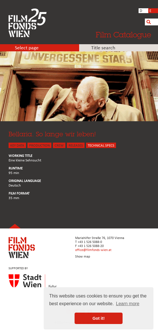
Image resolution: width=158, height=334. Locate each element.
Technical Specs (101, 145)
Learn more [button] (127, 303)
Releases (76, 145)
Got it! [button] (99, 318)
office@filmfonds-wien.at (93, 250)
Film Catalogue (123, 34)
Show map (82, 256)
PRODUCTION (39, 145)
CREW (59, 145)
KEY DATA (17, 145)
